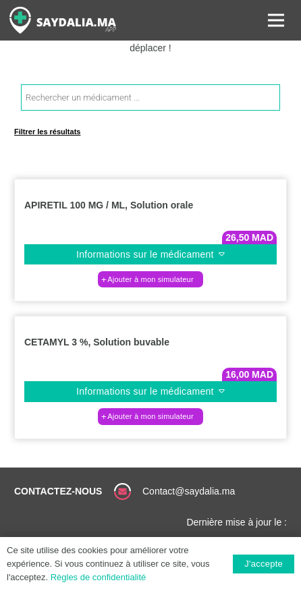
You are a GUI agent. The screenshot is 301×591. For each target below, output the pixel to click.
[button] (150, 279)
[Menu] (276, 20)
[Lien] (62, 20)
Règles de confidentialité (98, 577)
